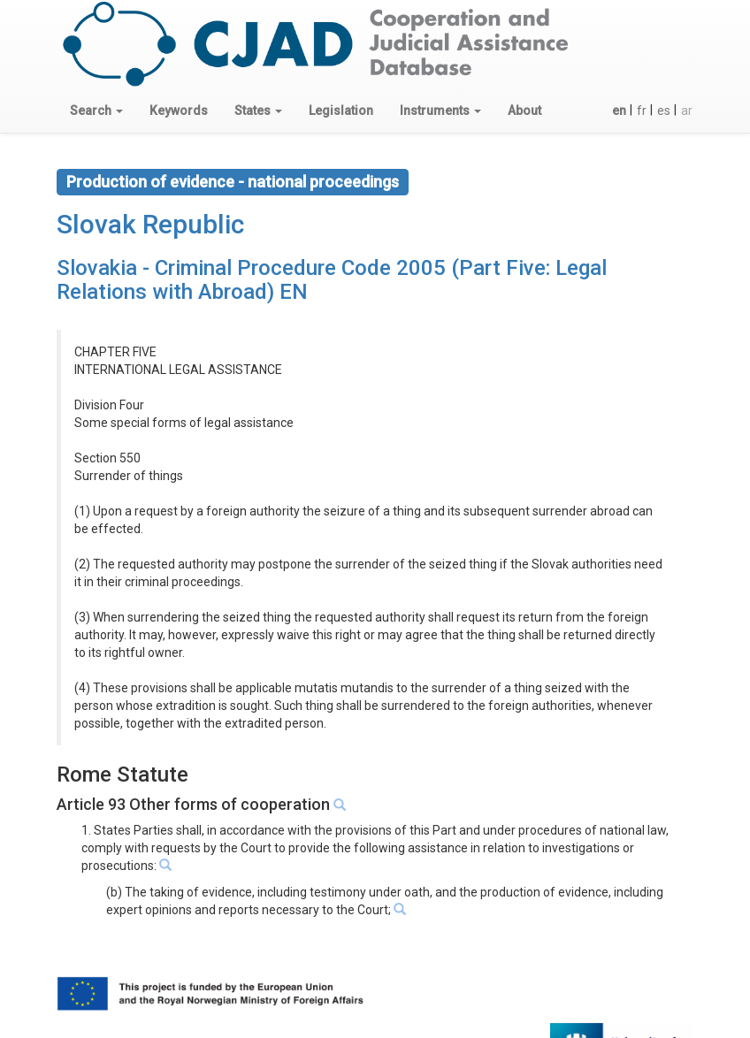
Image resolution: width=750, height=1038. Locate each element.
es (663, 110)
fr (642, 110)
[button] (96, 110)
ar (687, 110)
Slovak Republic (150, 224)
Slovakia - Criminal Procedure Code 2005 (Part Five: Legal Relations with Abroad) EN (332, 279)
